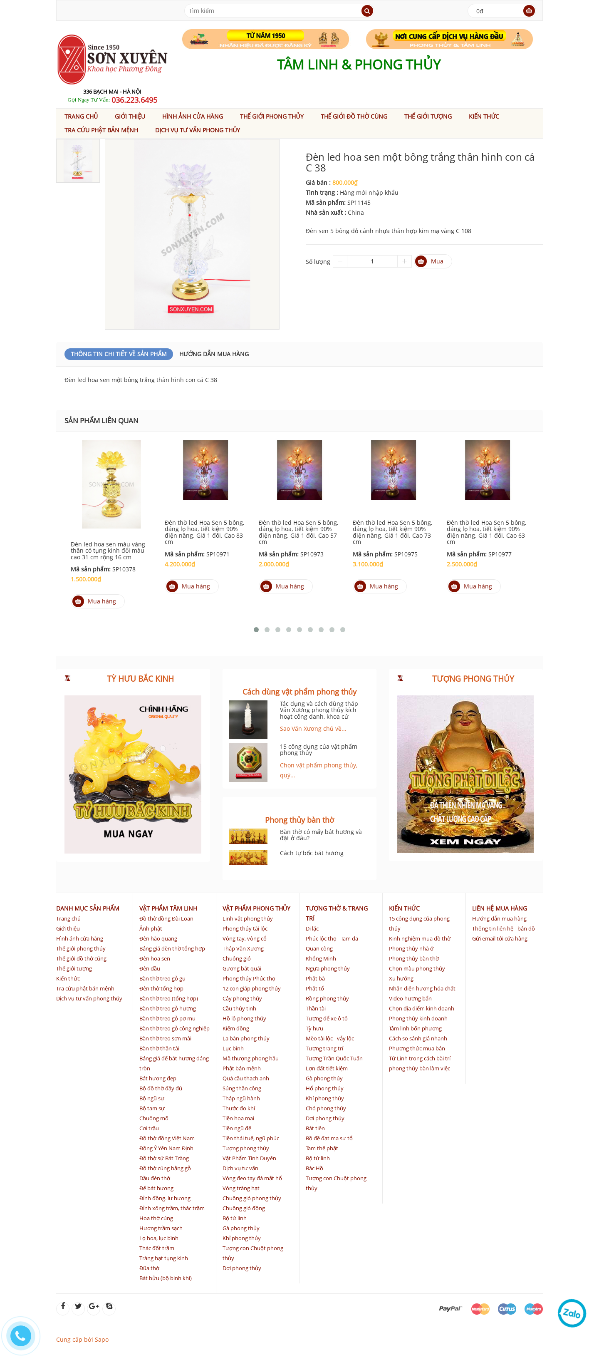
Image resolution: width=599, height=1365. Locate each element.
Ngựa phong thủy (328, 968)
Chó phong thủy (326, 1108)
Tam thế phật (322, 1148)
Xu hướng (401, 978)
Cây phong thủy (242, 998)
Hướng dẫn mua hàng (214, 354)
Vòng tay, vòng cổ (245, 938)
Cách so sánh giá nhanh (418, 1038)
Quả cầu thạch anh (246, 1078)
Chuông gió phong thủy (252, 1198)
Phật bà (315, 978)
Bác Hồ (314, 1168)
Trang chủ (81, 116)
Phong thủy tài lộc (245, 928)
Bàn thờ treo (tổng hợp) (168, 998)
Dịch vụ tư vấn (240, 1168)
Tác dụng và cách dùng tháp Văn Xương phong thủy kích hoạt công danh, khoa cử (319, 710)
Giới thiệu (130, 116)
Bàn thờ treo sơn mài (165, 1038)
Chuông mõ (153, 1118)
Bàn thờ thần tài (159, 1048)
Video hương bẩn (410, 998)
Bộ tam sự (152, 1108)
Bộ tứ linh (235, 1218)
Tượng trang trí (324, 1048)
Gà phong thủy (241, 1228)
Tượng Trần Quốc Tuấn (334, 1058)
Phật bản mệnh (242, 1068)
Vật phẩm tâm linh (168, 908)
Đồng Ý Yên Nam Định (166, 1148)
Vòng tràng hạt (241, 1188)
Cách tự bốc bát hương (312, 853)
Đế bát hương (156, 1188)
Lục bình (233, 1048)
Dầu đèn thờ (154, 1178)
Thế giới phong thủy (272, 116)
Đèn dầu (149, 968)
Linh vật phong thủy (248, 918)
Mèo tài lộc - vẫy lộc (330, 1038)
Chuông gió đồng (244, 1208)
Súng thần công (242, 1088)
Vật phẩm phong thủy (256, 908)
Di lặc (312, 928)
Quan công (319, 948)
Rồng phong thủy (327, 998)
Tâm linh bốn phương (415, 1028)
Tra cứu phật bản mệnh (101, 130)
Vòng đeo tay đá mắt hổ (252, 1178)
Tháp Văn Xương (243, 948)
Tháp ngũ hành (241, 1098)
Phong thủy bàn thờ (414, 958)
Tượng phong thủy (246, 1148)
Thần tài (316, 1008)
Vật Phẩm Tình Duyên (249, 1158)
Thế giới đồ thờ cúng (354, 116)
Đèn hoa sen (154, 958)
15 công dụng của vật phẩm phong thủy (318, 749)
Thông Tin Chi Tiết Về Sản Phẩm (119, 354)
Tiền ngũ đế (237, 1128)
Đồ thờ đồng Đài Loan (166, 918)
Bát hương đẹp (157, 1078)
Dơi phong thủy (242, 1268)
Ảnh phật (150, 928)
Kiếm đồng (236, 1028)
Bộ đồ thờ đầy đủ (160, 1088)
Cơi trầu (149, 1128)
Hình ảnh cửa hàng (192, 116)
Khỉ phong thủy (242, 1238)
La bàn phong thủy (246, 1038)
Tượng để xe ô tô (327, 1018)
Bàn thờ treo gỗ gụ (162, 978)
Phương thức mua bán (417, 1048)
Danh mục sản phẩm (87, 908)
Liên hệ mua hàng (499, 908)
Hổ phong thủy (325, 1088)
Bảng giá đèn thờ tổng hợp (172, 948)
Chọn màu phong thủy (417, 968)
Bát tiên (315, 1128)
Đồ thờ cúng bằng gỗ (165, 1168)
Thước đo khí (239, 1108)
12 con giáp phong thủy (252, 988)
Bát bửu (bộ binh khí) (165, 1278)
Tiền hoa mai (238, 1118)
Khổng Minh (321, 958)
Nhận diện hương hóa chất (422, 988)
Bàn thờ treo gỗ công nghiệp (174, 1028)
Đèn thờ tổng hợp (161, 988)
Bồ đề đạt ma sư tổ (329, 1138)
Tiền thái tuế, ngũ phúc (251, 1138)
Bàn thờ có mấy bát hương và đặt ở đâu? (321, 835)
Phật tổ (315, 988)
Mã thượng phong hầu (251, 1058)
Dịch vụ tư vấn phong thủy (197, 130)
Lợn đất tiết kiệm (327, 1068)
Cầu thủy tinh (239, 1008)
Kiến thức (484, 116)
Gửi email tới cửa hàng (499, 938)
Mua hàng (94, 601)
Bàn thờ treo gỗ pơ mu (167, 1018)
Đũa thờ (149, 1268)
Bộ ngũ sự (151, 1098)
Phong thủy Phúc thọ (249, 978)
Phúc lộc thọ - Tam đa (332, 938)
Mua (429, 261)
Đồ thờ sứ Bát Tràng (164, 1158)
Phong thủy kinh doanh (418, 1018)
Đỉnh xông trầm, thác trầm (172, 1208)
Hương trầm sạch (161, 1228)
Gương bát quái (242, 968)
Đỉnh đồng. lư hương (165, 1198)
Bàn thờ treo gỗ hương (167, 1008)
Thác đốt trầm (156, 1248)
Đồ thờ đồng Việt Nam (167, 1138)
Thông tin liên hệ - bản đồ (503, 928)
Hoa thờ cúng (156, 1218)
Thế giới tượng (428, 116)
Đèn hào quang (158, 938)
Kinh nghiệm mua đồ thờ (419, 938)
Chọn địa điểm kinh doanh (421, 1008)
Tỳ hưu (314, 1028)
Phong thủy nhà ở (411, 948)
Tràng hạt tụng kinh (163, 1258)
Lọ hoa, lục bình (158, 1238)
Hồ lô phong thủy (244, 1018)
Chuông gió (237, 958)
